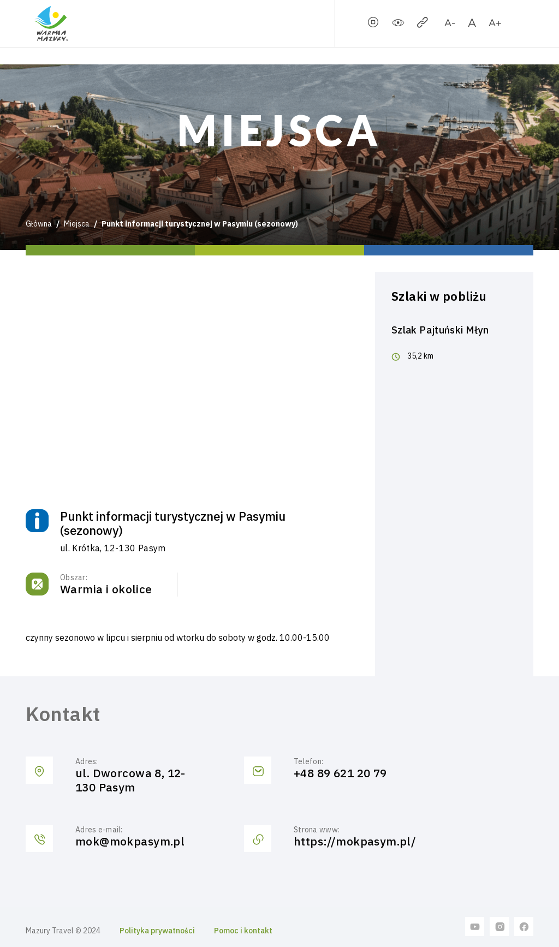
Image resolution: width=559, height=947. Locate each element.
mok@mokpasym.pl (130, 841)
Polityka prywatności (157, 931)
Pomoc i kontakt (243, 931)
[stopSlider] (373, 24)
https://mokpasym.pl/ (355, 841)
